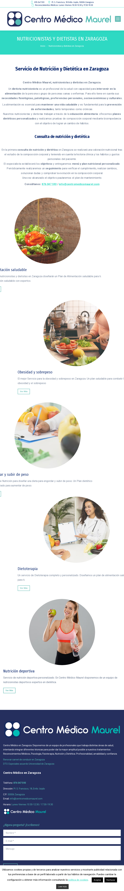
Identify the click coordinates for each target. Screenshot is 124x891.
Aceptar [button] (97, 880)
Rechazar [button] (110, 880)
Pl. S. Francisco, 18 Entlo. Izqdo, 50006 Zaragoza (71, 2)
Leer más (62, 886)
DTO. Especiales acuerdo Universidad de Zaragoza (28, 763)
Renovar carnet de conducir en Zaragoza (24, 759)
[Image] (62, 632)
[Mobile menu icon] (118, 19)
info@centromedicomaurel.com (79, 183)
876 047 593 (37, 2)
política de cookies (78, 879)
